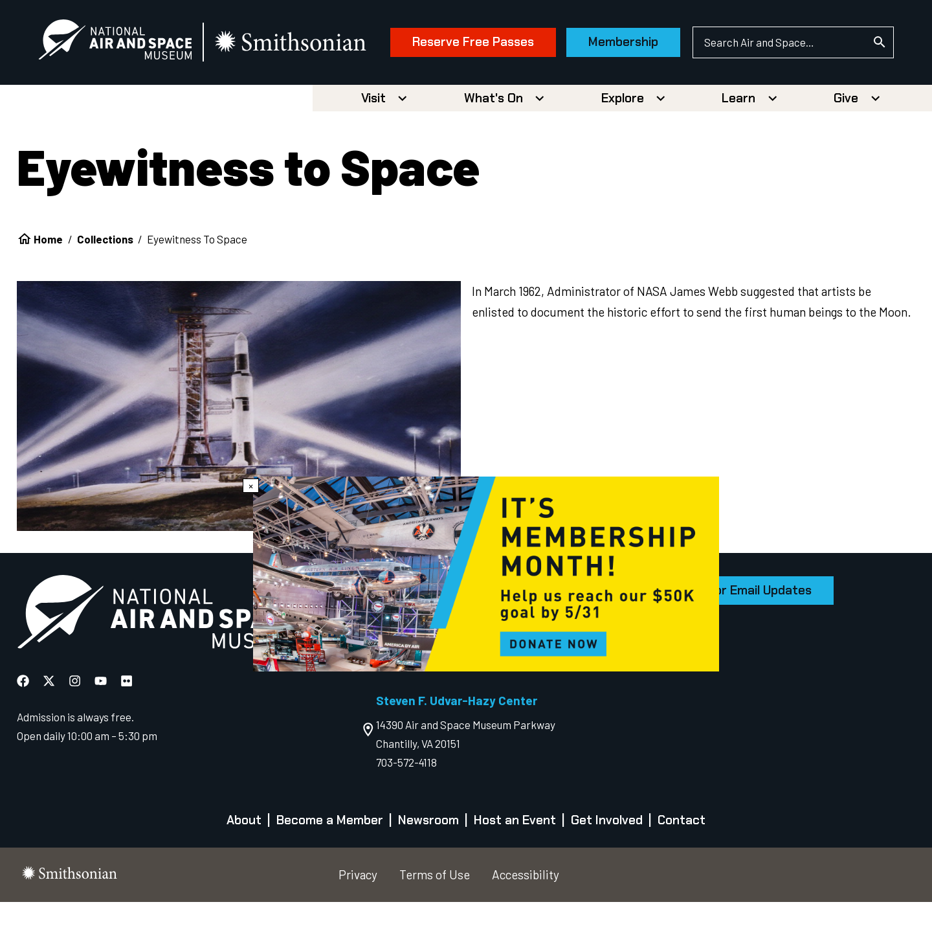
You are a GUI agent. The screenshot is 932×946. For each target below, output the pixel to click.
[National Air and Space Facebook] (24, 724)
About (244, 865)
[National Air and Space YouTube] (101, 724)
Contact (681, 865)
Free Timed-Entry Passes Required (464, 709)
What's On (493, 142)
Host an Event (515, 865)
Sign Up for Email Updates (737, 634)
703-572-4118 (406, 806)
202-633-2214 (408, 690)
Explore (622, 142)
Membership (617, 102)
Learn (738, 142)
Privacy (357, 918)
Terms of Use (434, 918)
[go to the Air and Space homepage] (157, 658)
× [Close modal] (251, 485)
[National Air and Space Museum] (120, 42)
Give (846, 142)
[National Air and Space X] (50, 724)
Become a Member (329, 865)
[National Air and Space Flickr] (126, 724)
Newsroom (428, 865)
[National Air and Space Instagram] (76, 724)
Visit (373, 142)
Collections (105, 282)
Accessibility (525, 918)
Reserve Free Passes (467, 102)
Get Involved (607, 865)
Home (48, 282)
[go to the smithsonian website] (297, 43)
